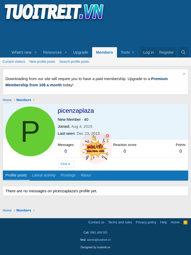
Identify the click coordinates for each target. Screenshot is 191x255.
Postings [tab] (68, 175)
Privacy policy (146, 222)
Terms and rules (120, 222)
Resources (52, 52)
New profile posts (42, 61)
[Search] (183, 52)
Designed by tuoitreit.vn (96, 247)
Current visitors (14, 61)
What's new (22, 52)
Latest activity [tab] (44, 175)
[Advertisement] (97, 34)
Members (104, 52)
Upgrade (80, 52)
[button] (35, 52)
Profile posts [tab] (16, 175)
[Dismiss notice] (183, 74)
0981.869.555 (98, 232)
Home (175, 222)
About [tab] (86, 175)
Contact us (96, 222)
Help (163, 222)
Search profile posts (74, 61)
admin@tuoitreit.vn (99, 239)
